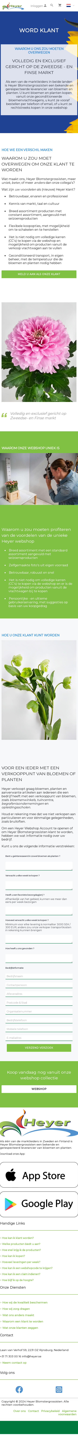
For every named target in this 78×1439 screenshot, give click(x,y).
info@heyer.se (31, 1356)
